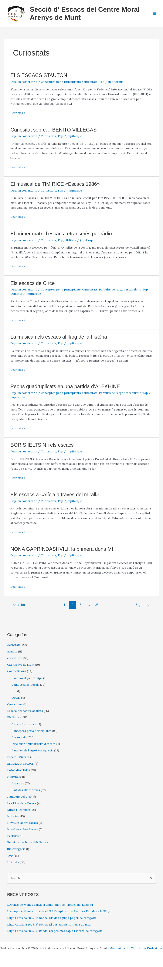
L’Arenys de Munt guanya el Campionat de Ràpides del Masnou (50, 905)
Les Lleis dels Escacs (21, 803)
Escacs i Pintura (18, 757)
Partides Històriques (25, 790)
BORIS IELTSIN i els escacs (42, 445)
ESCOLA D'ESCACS (20, 763)
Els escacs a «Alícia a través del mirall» (54, 494)
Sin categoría (16, 849)
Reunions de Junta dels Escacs (28, 842)
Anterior (17, 605)
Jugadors (17, 783)
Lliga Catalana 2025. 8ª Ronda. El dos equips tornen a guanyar (49, 924)
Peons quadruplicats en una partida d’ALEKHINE (65, 386)
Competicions (16, 671)
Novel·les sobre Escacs (22, 829)
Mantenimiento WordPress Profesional (136, 948)
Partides (13, 836)
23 (97, 605)
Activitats (14, 645)
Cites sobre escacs (24, 724)
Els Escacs (14, 717)
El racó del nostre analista (25, 711)
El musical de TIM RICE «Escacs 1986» (55, 184)
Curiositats (90, 82)
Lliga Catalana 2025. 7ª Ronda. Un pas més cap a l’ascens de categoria (54, 931)
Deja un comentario (23, 82)
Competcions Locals (25, 685)
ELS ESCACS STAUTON (38, 75)
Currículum (15, 704)
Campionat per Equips (26, 678)
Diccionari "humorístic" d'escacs (33, 744)
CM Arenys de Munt (20, 665)
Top (102, 82)
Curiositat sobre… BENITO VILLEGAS (53, 130)
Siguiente (145, 605)
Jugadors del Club (19, 796)
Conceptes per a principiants (61, 82)
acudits (12, 651)
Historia (12, 776)
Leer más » (17, 112)
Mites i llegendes (19, 810)
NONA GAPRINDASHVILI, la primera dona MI (61, 549)
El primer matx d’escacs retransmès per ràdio (61, 233)
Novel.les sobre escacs (22, 823)
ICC (13, 691)
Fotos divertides (18, 770)
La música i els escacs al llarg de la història (58, 337)
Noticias (13, 816)
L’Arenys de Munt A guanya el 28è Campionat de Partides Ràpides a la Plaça (59, 911)
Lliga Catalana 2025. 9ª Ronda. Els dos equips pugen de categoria (51, 918)
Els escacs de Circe (32, 283)
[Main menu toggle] (154, 13)
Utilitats (70, 240)
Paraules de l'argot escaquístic (120, 289)
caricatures (15, 658)
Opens (15, 698)
